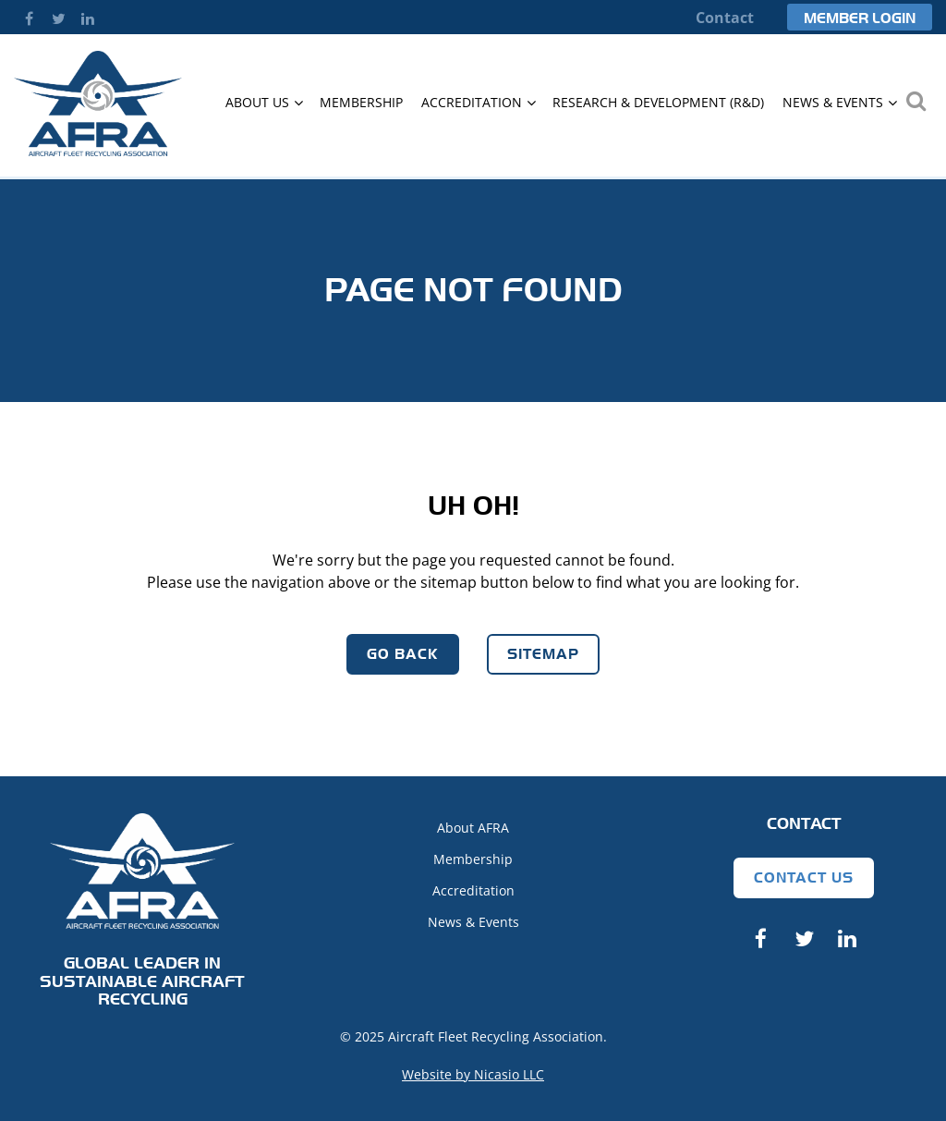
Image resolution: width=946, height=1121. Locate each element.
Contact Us (804, 877)
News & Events (473, 922)
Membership (473, 859)
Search (915, 100)
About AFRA (473, 827)
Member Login (860, 18)
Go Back (403, 654)
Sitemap (543, 654)
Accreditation (473, 890)
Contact (725, 17)
